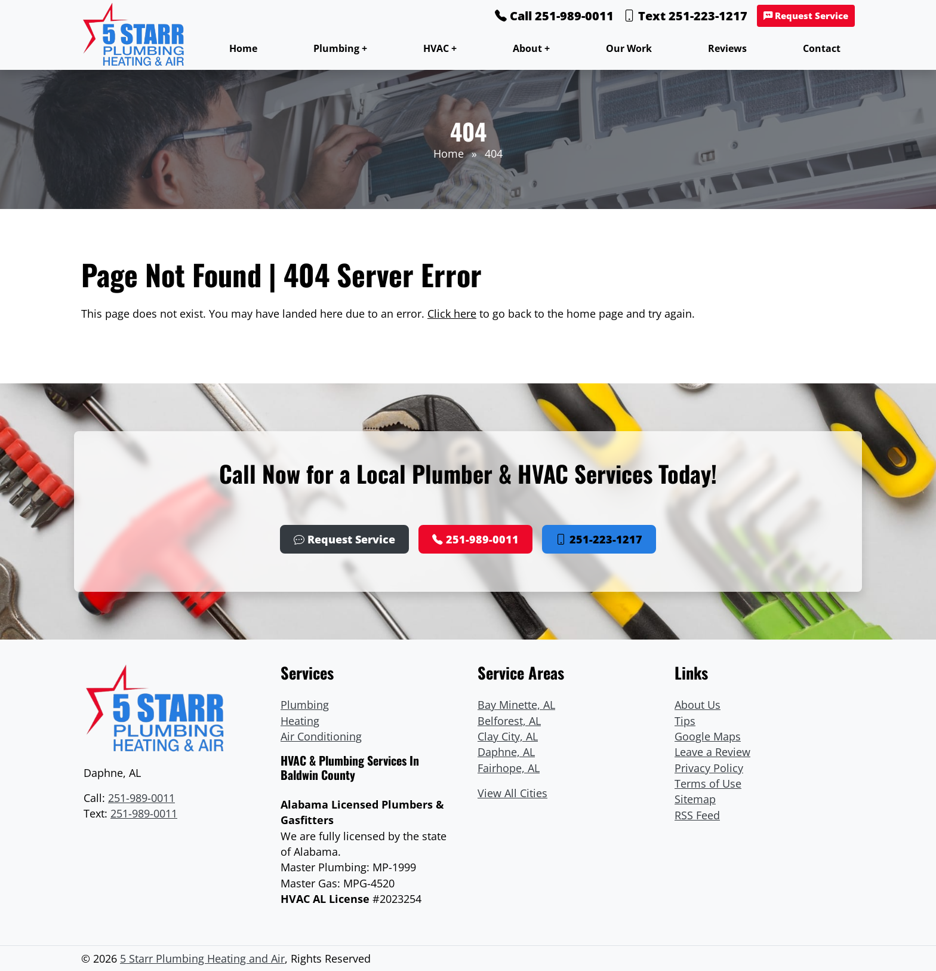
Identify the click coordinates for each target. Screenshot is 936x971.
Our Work (629, 48)
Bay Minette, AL (516, 704)
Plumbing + (340, 48)
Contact (821, 48)
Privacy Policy (709, 768)
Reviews (727, 48)
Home (243, 48)
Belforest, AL (509, 721)
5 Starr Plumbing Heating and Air (202, 958)
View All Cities (512, 793)
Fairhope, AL (509, 768)
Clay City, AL (508, 736)
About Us (698, 704)
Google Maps (708, 736)
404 (494, 153)
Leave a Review (712, 752)
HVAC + (440, 48)
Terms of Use (708, 783)
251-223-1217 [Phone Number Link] (599, 539)
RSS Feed (697, 815)
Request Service (805, 16)
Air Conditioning (321, 736)
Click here (451, 313)
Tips (685, 721)
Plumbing (305, 704)
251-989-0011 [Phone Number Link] (475, 539)
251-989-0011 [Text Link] (143, 813)
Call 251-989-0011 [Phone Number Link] (554, 16)
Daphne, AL (506, 752)
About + (531, 48)
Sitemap (695, 799)
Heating (300, 721)
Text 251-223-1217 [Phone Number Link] (685, 16)
